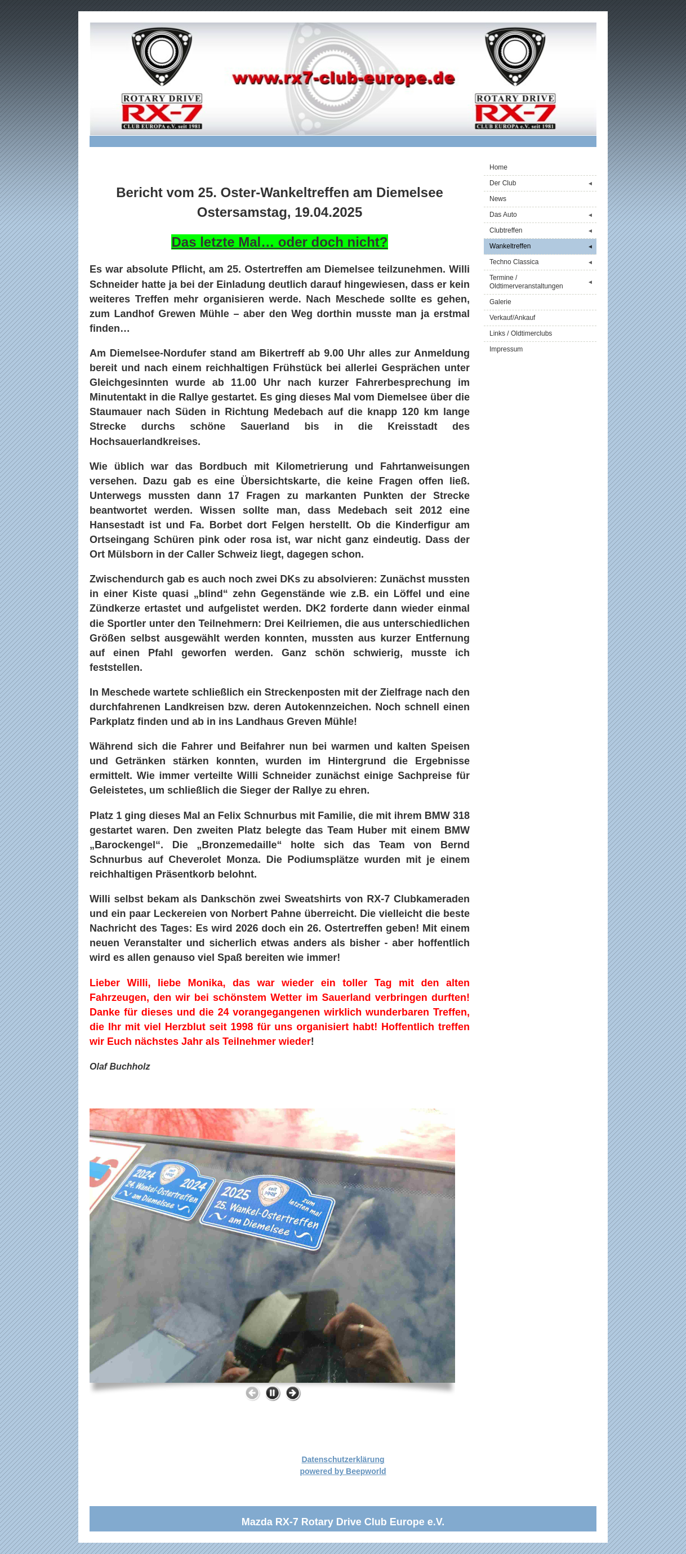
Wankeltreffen (542, 246)
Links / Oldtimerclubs (520, 333)
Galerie (500, 302)
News (497, 199)
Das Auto (542, 215)
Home (498, 167)
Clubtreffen (542, 230)
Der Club (542, 183)
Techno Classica (542, 262)
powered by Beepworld (343, 1471)
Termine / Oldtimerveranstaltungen (542, 282)
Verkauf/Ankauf (512, 318)
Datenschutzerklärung (342, 1459)
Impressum (506, 349)
